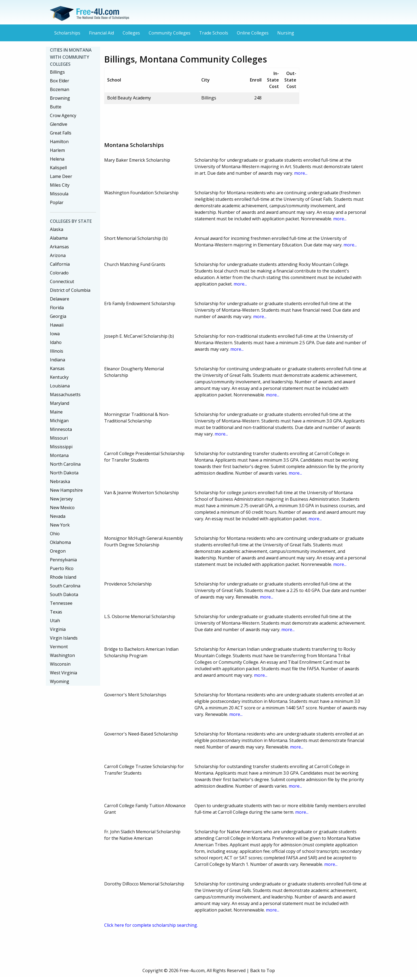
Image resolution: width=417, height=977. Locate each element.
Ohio (55, 534)
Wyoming (59, 681)
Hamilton (59, 142)
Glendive (58, 124)
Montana (59, 455)
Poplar (56, 202)
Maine (56, 412)
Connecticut (62, 281)
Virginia (58, 629)
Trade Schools (213, 33)
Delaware (59, 299)
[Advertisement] (203, 120)
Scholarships (67, 33)
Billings (57, 72)
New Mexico (62, 508)
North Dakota (64, 473)
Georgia (58, 316)
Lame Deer (61, 176)
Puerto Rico (62, 568)
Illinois (56, 351)
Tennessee (61, 603)
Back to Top (262, 970)
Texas (56, 612)
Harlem (57, 150)
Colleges (131, 33)
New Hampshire (66, 490)
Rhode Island (63, 577)
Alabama (59, 238)
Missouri (59, 438)
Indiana (57, 360)
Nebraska (60, 481)
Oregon (58, 551)
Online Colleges (253, 33)
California (60, 264)
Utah (55, 621)
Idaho (56, 342)
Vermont (59, 647)
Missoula (59, 194)
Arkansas (59, 247)
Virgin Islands (64, 638)
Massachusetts (65, 394)
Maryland (59, 403)
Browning (60, 98)
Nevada (57, 516)
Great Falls (60, 133)
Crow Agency (63, 115)
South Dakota (64, 594)
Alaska (56, 229)
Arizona (58, 255)
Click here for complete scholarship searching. (151, 925)
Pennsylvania (63, 560)
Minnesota (61, 429)
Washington (62, 655)
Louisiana (60, 386)
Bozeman (59, 89)
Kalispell (58, 168)
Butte (55, 107)
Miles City (59, 185)
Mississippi (61, 447)
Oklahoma (60, 542)
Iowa (55, 334)
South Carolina (65, 586)
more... (300, 173)
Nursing (285, 33)
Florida (57, 308)
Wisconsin (60, 664)
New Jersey (61, 499)
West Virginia (63, 673)
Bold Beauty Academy (129, 98)
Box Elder (59, 81)
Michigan (59, 421)
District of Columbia (70, 290)
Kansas (57, 368)
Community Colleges (169, 33)
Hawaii (56, 325)
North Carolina (65, 464)
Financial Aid (101, 33)
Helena (57, 159)
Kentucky (59, 377)
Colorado (59, 273)
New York (60, 525)
